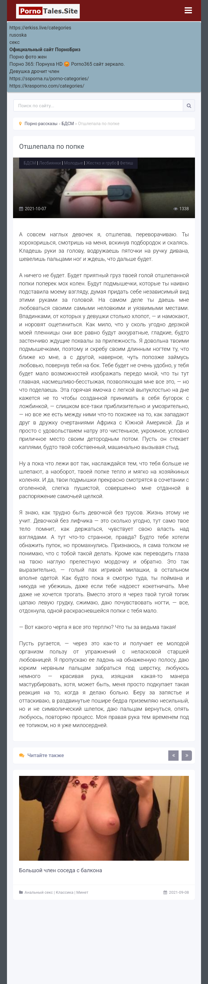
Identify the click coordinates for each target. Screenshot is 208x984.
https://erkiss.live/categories (40, 28)
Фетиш (126, 163)
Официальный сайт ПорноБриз (44, 49)
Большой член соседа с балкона (60, 870)
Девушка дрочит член (34, 71)
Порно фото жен (28, 57)
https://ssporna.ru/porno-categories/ (49, 78)
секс (14, 42)
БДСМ (30, 163)
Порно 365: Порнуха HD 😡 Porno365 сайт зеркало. (67, 64)
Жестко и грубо (101, 163)
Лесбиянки (50, 163)
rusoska (18, 35)
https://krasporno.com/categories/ (46, 86)
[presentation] (173, 755)
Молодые (73, 163)
